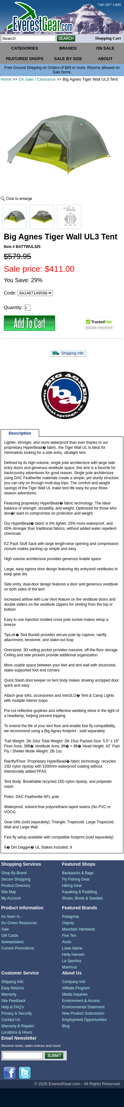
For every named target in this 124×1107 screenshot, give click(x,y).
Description (20, 433)
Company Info (74, 982)
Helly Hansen (73, 954)
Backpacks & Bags (77, 873)
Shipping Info (12, 982)
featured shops (25, 58)
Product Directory (16, 885)
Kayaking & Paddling (79, 892)
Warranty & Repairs (17, 1026)
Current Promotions (17, 948)
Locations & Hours (16, 1032)
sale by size (68, 58)
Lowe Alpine (72, 948)
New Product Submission (83, 1013)
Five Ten (69, 935)
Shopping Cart (108, 38)
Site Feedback (13, 1001)
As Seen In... (12, 916)
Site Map (8, 892)
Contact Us (10, 1019)
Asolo (66, 942)
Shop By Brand (14, 873)
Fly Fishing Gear (76, 879)
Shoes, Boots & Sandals (82, 898)
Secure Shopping (15, 879)
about (105, 58)
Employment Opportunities (84, 1019)
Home (6, 79)
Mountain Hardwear (78, 929)
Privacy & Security (16, 1013)
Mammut (69, 967)
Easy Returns (12, 988)
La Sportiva (71, 961)
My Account (11, 898)
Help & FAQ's (12, 1007)
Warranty (8, 994)
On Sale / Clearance (37, 79)
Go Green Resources (19, 923)
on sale (105, 48)
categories (24, 48)
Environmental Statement (83, 1007)
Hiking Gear (72, 885)
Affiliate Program (76, 988)
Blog (65, 1026)
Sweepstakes (12, 942)
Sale (5, 929)
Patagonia (70, 916)
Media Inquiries (74, 994)
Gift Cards (9, 935)
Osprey (68, 923)
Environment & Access (81, 1001)
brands (68, 48)
